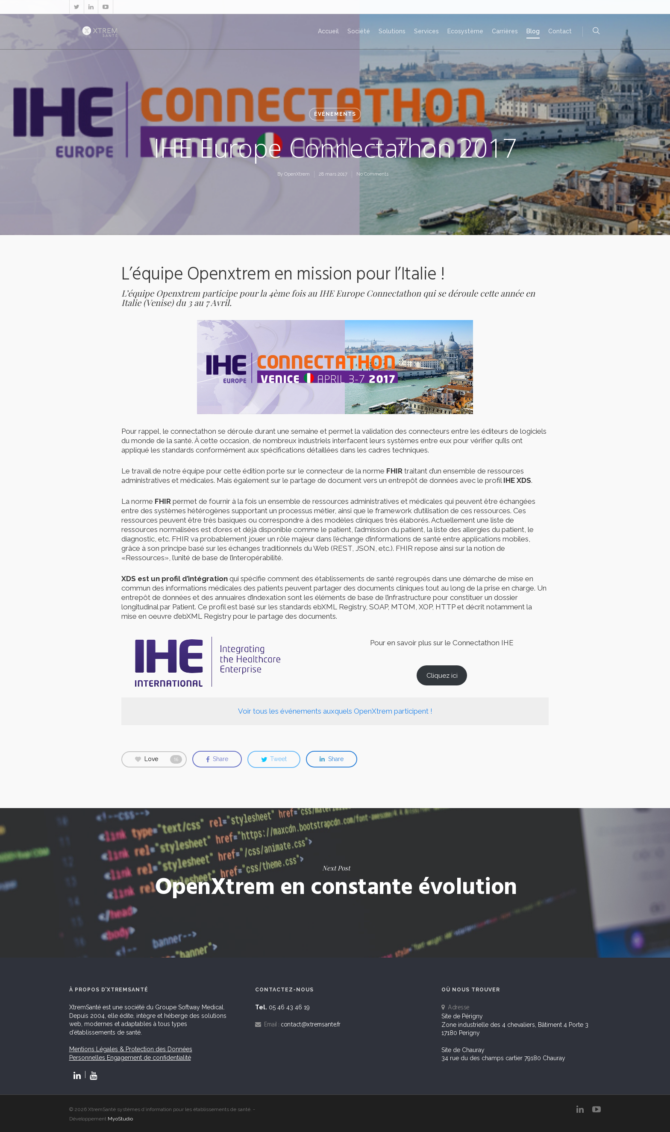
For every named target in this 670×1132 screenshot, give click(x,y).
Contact (560, 31)
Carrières (505, 31)
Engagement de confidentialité (149, 1057)
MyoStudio (120, 1119)
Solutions (392, 31)
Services (426, 31)
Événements (335, 114)
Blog (533, 31)
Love (158, 759)
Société (358, 31)
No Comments (372, 174)
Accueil (328, 31)
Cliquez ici (442, 675)
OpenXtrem (297, 174)
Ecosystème (465, 31)
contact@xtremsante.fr (311, 1025)
